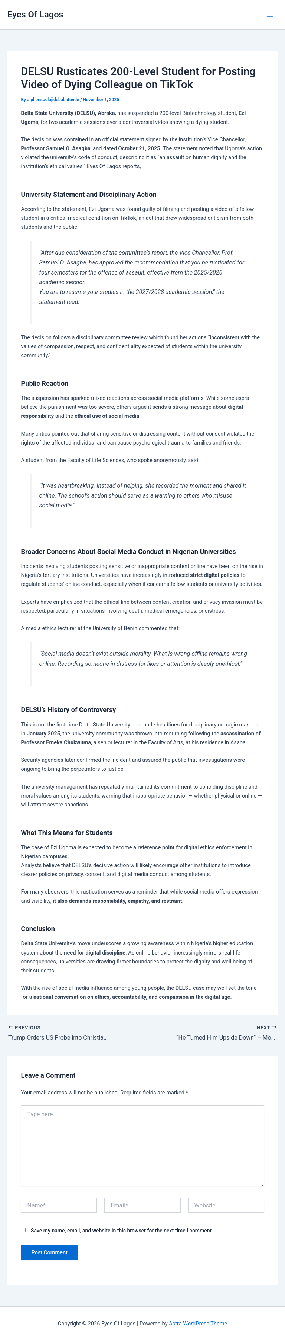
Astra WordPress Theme (198, 1323)
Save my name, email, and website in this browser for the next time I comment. (122, 1231)
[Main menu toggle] (270, 15)
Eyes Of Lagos (35, 14)
